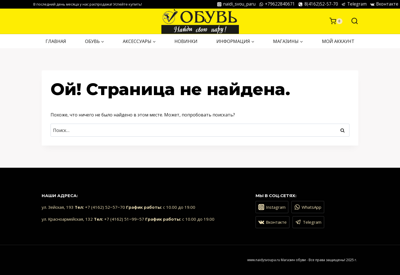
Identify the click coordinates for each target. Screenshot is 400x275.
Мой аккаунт (338, 41)
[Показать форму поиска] (351, 21)
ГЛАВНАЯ (56, 41)
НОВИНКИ (186, 41)
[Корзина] (335, 21)
